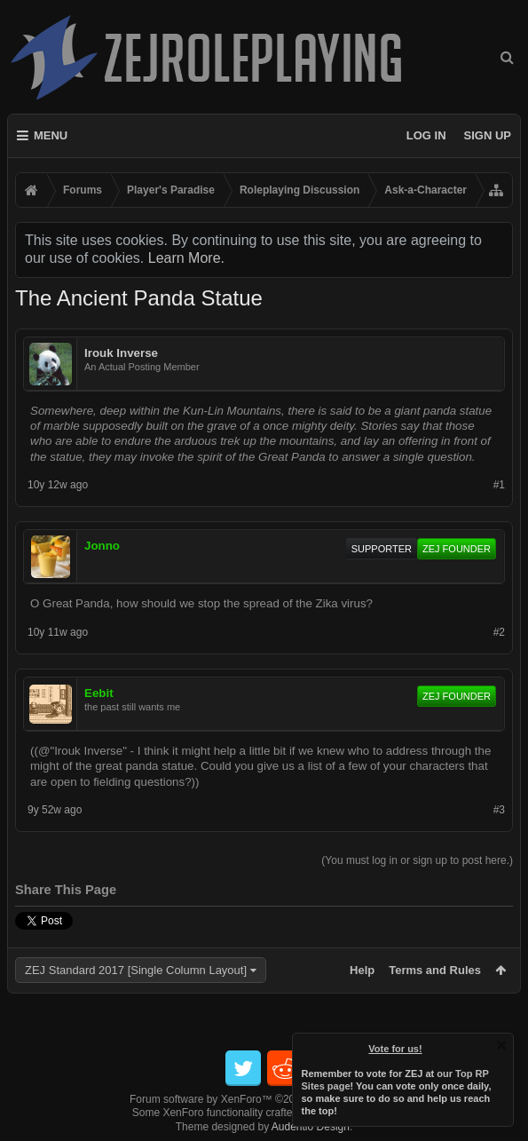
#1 (499, 485)
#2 (499, 632)
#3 (499, 810)
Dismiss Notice (501, 1045)
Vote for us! (395, 1048)
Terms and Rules (435, 970)
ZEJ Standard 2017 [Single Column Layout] (136, 970)
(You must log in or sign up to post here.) (417, 860)
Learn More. (186, 257)
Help (362, 970)
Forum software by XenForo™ (264, 1099)
